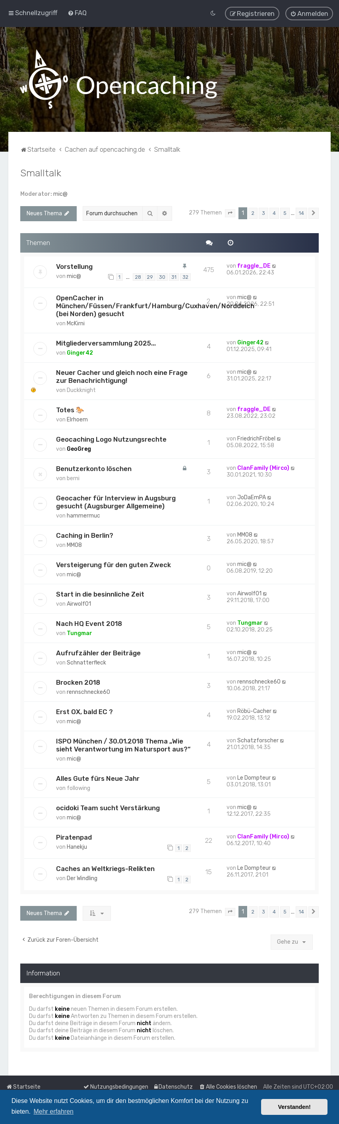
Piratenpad (74, 837)
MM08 (74, 544)
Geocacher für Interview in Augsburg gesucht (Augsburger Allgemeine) (116, 502)
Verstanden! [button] (294, 1107)
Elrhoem (77, 419)
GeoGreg (79, 448)
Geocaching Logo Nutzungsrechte (111, 439)
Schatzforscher (258, 740)
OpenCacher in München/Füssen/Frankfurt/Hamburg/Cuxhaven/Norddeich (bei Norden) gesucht (155, 305)
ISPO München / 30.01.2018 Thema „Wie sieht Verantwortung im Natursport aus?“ (123, 745)
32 (185, 277)
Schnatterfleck (86, 662)
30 (162, 277)
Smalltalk (40, 172)
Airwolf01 (79, 603)
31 (173, 277)
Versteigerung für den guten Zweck (113, 564)
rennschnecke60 (88, 691)
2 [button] (253, 213)
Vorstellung (74, 266)
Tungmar (79, 633)
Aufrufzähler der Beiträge (98, 653)
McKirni (76, 323)
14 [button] (301, 213)
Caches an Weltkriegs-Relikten (105, 868)
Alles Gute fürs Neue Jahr (97, 778)
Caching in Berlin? (84, 535)
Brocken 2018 (78, 682)
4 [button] (274, 213)
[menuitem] (77, 13)
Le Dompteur (254, 777)
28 (138, 277)
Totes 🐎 (70, 409)
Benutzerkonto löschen (94, 468)
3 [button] (263, 213)
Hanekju (77, 846)
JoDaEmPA (251, 497)
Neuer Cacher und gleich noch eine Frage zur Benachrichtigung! (122, 376)
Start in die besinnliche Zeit (100, 594)
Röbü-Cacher (254, 710)
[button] (230, 213)
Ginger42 (80, 352)
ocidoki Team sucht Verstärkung (108, 807)
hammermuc (83, 515)
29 (150, 277)
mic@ (60, 193)
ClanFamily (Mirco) (263, 467)
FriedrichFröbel (256, 438)
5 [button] (285, 213)
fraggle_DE (254, 265)
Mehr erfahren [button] (53, 1111)
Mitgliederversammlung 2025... (106, 343)
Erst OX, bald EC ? (84, 711)
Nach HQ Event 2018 (89, 623)
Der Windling (82, 878)
